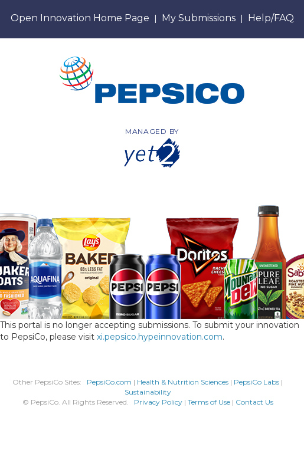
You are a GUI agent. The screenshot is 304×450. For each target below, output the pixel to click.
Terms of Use (209, 402)
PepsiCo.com (109, 381)
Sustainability (148, 391)
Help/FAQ (271, 18)
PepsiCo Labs (256, 381)
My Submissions (199, 18)
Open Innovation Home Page (80, 18)
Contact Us (254, 402)
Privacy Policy (158, 402)
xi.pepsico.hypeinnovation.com (160, 336)
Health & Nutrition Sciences (183, 381)
